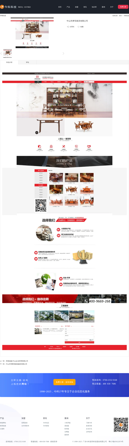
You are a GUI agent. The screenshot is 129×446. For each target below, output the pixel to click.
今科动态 (46, 423)
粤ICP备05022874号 (116, 441)
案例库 (66, 435)
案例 (66, 418)
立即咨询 (89, 432)
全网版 (66, 432)
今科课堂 (46, 426)
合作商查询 (25, 426)
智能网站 (3, 423)
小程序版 (67, 423)
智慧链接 (3, 426)
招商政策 (25, 423)
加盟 (23, 418)
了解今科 (89, 423)
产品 (2, 418)
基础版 (66, 426)
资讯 (45, 418)
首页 (120, 15)
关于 (88, 418)
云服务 (2, 429)
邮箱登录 (53, 441)
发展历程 (89, 426)
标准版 (66, 429)
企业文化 (89, 429)
